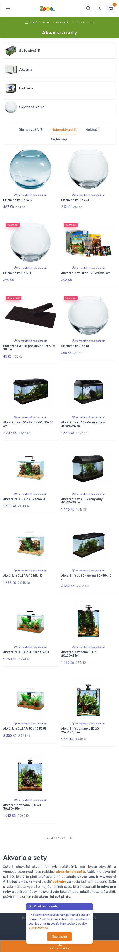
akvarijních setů (70, 872)
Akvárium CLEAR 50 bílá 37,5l (24, 728)
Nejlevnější (59, 139)
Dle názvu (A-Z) (31, 130)
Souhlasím (59, 936)
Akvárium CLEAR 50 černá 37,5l (26, 652)
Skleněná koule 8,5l (17, 273)
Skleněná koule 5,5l (75, 346)
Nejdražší (93, 130)
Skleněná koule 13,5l (17, 200)
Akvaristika (63, 22)
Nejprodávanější (64, 130)
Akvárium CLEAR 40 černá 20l (25, 499)
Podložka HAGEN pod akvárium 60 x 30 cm (29, 347)
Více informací (38, 928)
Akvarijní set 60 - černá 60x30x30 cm (28, 424)
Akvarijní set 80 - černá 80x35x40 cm (86, 577)
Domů (31, 22)
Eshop (46, 22)
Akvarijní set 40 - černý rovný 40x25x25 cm (83, 424)
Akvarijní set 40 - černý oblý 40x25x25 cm (82, 501)
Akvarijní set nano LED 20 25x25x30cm (80, 730)
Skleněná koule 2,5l (75, 200)
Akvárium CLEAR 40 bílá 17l (23, 575)
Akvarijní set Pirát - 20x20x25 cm (85, 273)
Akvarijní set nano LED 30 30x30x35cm (22, 807)
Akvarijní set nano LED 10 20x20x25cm (80, 654)
